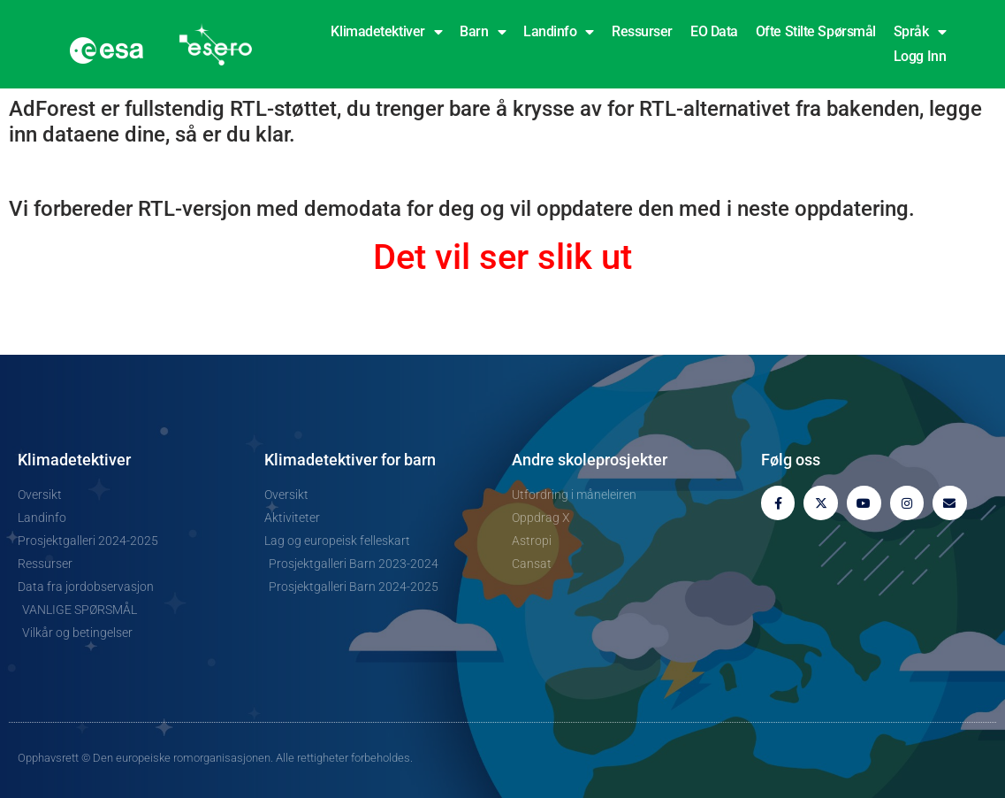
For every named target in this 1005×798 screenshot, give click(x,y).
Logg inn (920, 56)
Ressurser (642, 31)
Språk (920, 31)
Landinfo (558, 31)
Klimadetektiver (386, 31)
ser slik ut (555, 257)
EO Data (714, 31)
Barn (483, 31)
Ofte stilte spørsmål (816, 31)
